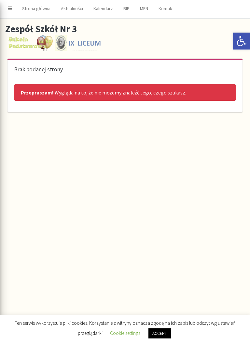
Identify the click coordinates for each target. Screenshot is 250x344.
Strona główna (36, 8)
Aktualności (72, 8)
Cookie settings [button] (125, 333)
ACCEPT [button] (159, 333)
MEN (144, 8)
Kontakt (166, 8)
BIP (126, 8)
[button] (241, 41)
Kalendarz (103, 8)
